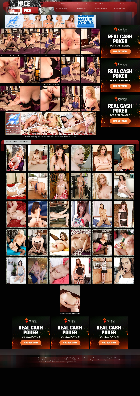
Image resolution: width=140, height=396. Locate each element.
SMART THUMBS (74, 314)
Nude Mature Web (101, 8)
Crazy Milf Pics (62, 8)
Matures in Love (82, 8)
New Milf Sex (100, 4)
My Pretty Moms (120, 8)
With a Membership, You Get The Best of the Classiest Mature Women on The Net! (50, 136)
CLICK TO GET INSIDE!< (50, 84)
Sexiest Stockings (121, 4)
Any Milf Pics (62, 4)
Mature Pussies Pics (82, 4)
